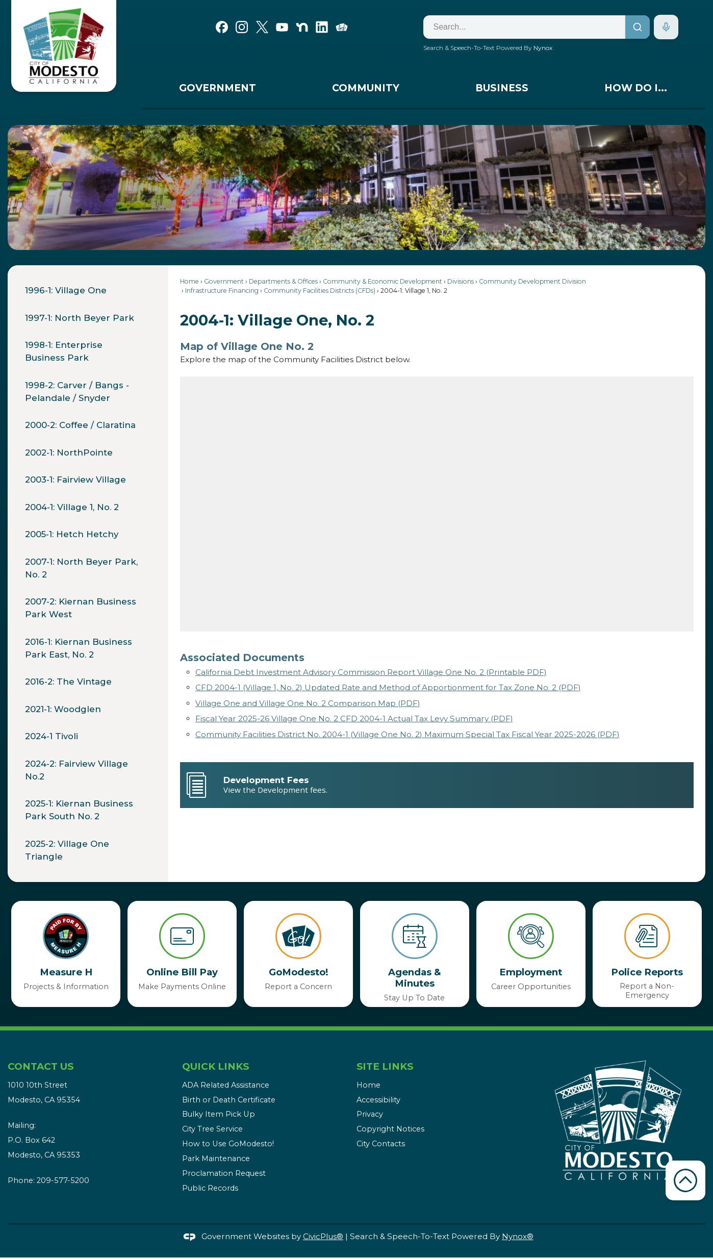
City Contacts (380, 1143)
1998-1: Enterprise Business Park (64, 351)
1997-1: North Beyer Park (79, 318)
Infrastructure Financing (222, 290)
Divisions (460, 281)
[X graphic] (262, 26)
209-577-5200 (63, 1180)
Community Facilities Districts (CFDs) (319, 290)
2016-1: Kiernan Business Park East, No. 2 (78, 648)
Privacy (369, 1114)
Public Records (210, 1188)
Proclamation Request (224, 1173)
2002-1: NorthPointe (69, 452)
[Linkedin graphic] (322, 26)
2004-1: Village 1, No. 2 (72, 507)
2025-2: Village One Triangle (67, 850)
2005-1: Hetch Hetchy (71, 534)
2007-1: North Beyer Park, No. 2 (81, 568)
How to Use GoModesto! (228, 1143)
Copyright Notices (390, 1129)
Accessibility (378, 1099)
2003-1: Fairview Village (75, 479)
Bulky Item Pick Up (218, 1114)
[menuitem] (217, 90)
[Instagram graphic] (242, 26)
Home (189, 281)
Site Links (384, 1066)
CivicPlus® (323, 1236)
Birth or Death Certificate (228, 1099)
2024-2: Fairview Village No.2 (76, 770)
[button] (682, 187)
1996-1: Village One (66, 290)
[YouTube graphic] (282, 26)
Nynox (542, 48)
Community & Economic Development (382, 281)
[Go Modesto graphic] (342, 26)
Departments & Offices (283, 281)
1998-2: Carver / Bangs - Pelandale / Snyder (77, 391)
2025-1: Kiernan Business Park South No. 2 (79, 809)
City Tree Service (212, 1129)
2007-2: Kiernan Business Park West (80, 607)
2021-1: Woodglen (63, 709)
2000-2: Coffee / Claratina (80, 425)
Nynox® (517, 1236)
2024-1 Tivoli (53, 736)
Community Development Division (532, 281)
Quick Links (215, 1066)
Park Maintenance (216, 1158)
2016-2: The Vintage (68, 681)
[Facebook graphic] (222, 26)
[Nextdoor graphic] (302, 26)
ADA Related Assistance (225, 1085)
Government (224, 281)
